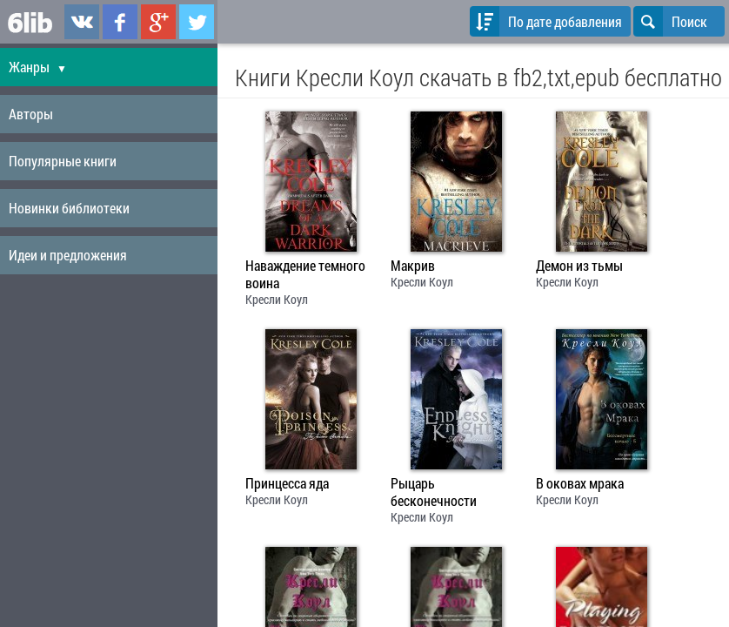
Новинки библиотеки (69, 208)
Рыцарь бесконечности (434, 492)
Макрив (413, 265)
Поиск (670, 21)
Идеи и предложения (68, 255)
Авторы (31, 113)
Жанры (38, 66)
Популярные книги (63, 161)
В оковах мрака (580, 483)
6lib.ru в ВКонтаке (81, 21)
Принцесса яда (287, 483)
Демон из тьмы (579, 265)
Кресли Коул (276, 299)
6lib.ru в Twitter (196, 21)
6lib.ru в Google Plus (158, 21)
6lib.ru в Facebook (120, 21)
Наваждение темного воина (305, 274)
